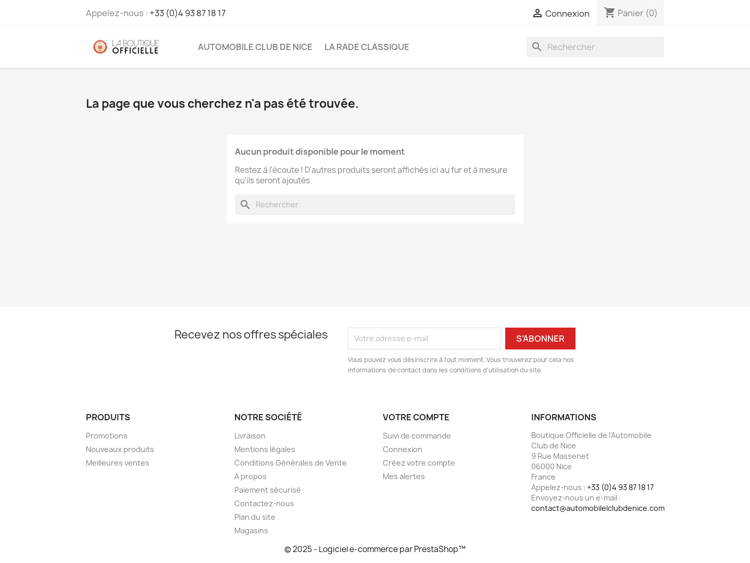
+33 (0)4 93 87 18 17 (187, 13)
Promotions (107, 436)
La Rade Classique (366, 47)
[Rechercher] (595, 46)
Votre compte (416, 417)
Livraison (250, 436)
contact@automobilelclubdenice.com (598, 508)
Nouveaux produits (120, 449)
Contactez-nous (264, 503)
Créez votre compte (419, 463)
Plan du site (255, 517)
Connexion (402, 449)
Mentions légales (264, 449)
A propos (250, 476)
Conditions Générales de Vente (290, 463)
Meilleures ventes (117, 463)
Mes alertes (404, 476)
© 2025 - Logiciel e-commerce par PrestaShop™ (375, 549)
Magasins (251, 530)
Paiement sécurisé (267, 490)
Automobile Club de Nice (255, 47)
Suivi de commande (417, 436)
